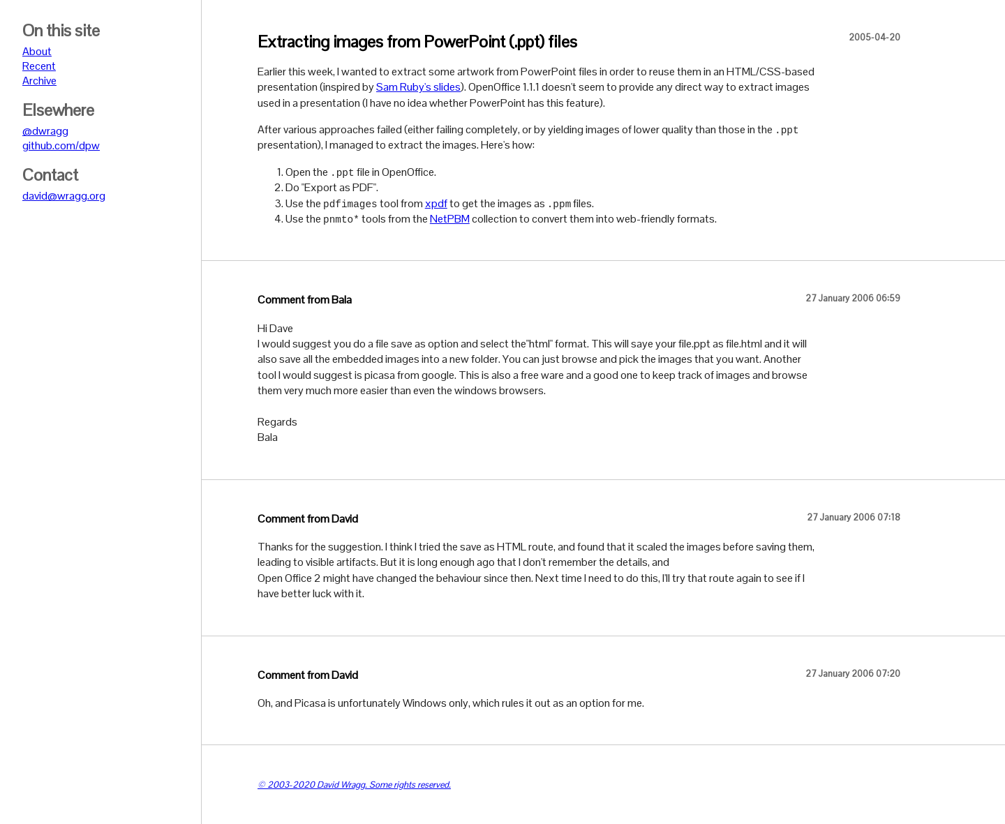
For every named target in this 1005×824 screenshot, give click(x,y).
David (345, 518)
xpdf (436, 203)
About (37, 51)
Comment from (295, 518)
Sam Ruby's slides (418, 87)
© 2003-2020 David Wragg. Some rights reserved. (354, 785)
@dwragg (45, 130)
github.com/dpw (61, 145)
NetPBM (450, 218)
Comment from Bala (305, 299)
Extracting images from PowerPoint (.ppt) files (417, 41)
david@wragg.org (63, 195)
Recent (39, 66)
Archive (39, 80)
